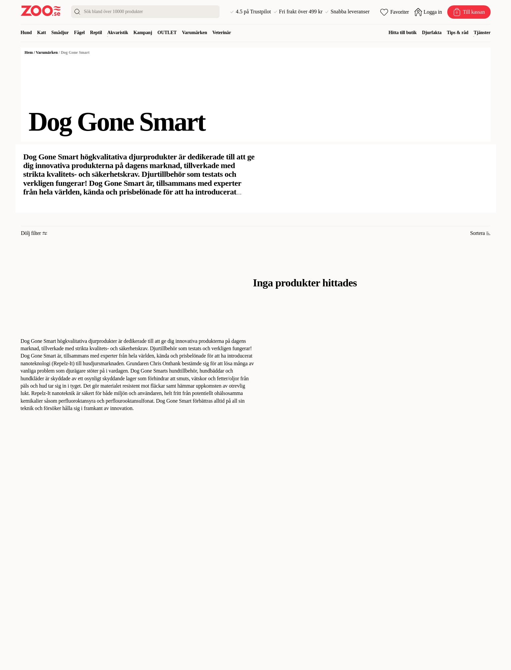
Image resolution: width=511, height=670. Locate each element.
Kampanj (143, 32)
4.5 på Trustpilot (250, 11)
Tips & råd (457, 32)
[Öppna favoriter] (394, 12)
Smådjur (60, 32)
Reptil (96, 32)
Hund (26, 32)
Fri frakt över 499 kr (298, 11)
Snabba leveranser (347, 11)
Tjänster (482, 32)
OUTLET (167, 32)
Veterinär (221, 32)
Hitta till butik (403, 32)
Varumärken (194, 32)
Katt (41, 32)
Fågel (79, 32)
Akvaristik (117, 32)
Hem (29, 52)
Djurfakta (432, 32)
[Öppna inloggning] (428, 12)
